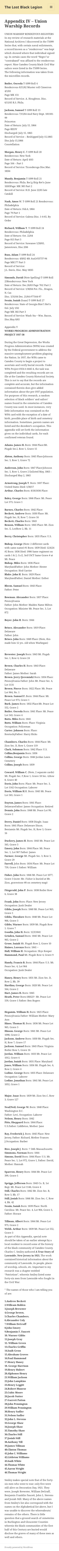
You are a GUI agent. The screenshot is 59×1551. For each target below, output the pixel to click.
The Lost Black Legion (23, 7)
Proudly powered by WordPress (19, 1547)
